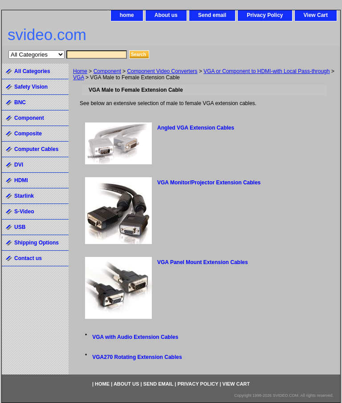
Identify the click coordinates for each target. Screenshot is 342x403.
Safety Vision (31, 87)
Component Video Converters (162, 71)
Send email (212, 15)
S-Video (24, 211)
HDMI (21, 180)
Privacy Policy (265, 15)
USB (19, 227)
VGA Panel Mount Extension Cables (202, 262)
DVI (18, 165)
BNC (20, 102)
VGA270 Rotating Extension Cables (137, 357)
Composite (28, 133)
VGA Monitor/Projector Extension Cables (209, 182)
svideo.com (47, 34)
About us (166, 15)
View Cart (316, 15)
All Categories (32, 71)
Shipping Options (36, 243)
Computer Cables (36, 149)
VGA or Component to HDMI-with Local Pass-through (267, 71)
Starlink (24, 196)
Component (107, 71)
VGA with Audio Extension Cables (135, 337)
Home (80, 71)
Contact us (28, 258)
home (127, 15)
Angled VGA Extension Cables (195, 128)
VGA (78, 77)
